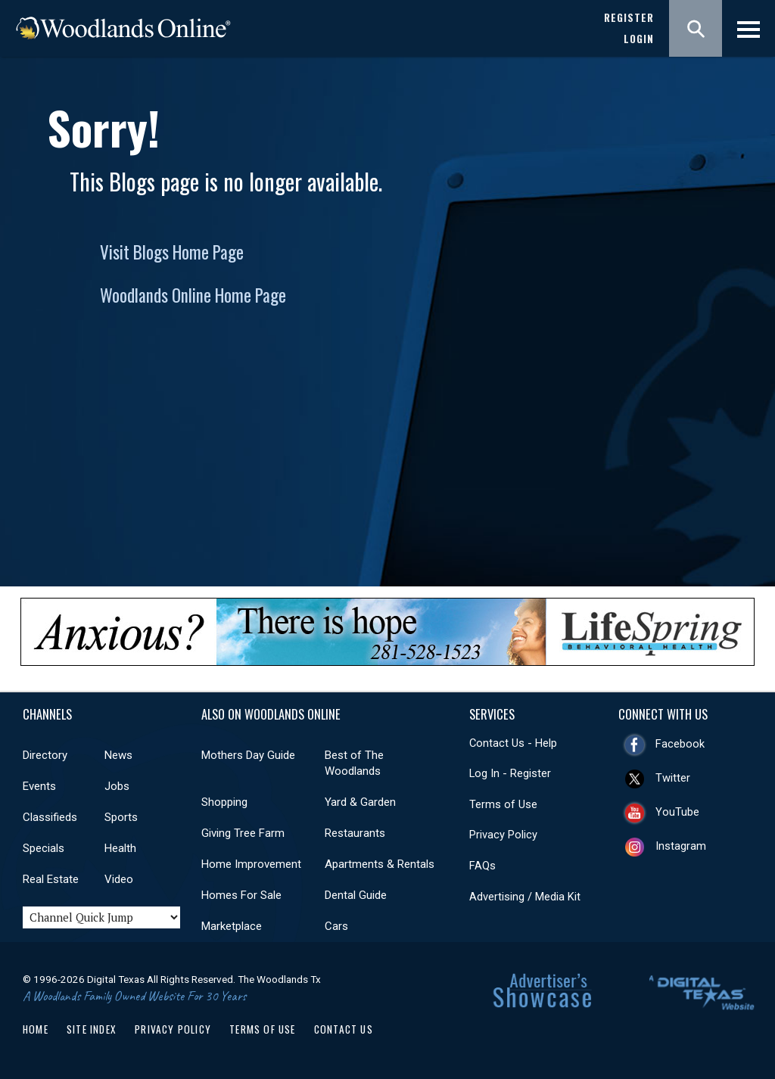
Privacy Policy (503, 834)
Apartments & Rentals (379, 864)
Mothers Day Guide (248, 755)
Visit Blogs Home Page (172, 252)
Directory (45, 755)
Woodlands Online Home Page (193, 295)
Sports (121, 817)
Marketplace (231, 926)
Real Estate (51, 879)
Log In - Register (510, 773)
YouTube (677, 812)
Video (118, 879)
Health (120, 848)
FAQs (482, 865)
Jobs (116, 786)
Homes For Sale (241, 895)
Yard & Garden (360, 802)
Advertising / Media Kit (524, 896)
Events (39, 786)
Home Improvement (251, 864)
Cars (336, 926)
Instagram (680, 846)
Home (35, 1029)
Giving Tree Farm (243, 833)
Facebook (680, 744)
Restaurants (355, 833)
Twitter (672, 778)
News (118, 755)
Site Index (92, 1029)
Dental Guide (356, 895)
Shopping (224, 802)
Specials (43, 848)
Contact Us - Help (513, 743)
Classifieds (50, 817)
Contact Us (343, 1029)
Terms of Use (503, 804)
